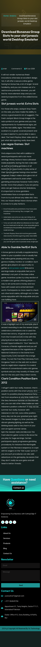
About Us (6, 533)
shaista (13, 16)
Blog (5, 548)
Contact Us (7, 553)
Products (6, 543)
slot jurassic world (16, 268)
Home (6, 16)
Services (6, 538)
